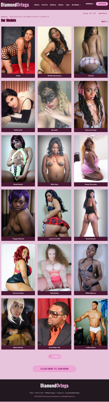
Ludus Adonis (91, 347)
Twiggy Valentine (18, 239)
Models (53, 5)
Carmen (91, 76)
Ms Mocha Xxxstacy (54, 76)
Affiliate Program (50, 393)
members (90, 4)
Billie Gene (54, 184)
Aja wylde (54, 130)
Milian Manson (91, 293)
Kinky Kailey (54, 293)
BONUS (61, 5)
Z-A (94, 13)
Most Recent (103, 13)
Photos (45, 5)
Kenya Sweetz (18, 184)
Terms (29, 393)
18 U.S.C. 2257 (38, 393)
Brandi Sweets (91, 239)
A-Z (90, 13)
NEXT (103, 21)
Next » (57, 356)
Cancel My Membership (74, 393)
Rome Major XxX (54, 347)
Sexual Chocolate (91, 184)
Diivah (18, 76)
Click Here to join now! (54, 369)
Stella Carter (18, 130)
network (76, 5)
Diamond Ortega (90, 130)
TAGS (68, 5)
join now (102, 4)
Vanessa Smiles (18, 293)
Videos (36, 5)
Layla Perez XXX (54, 239)
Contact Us (61, 393)
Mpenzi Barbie (18, 347)
